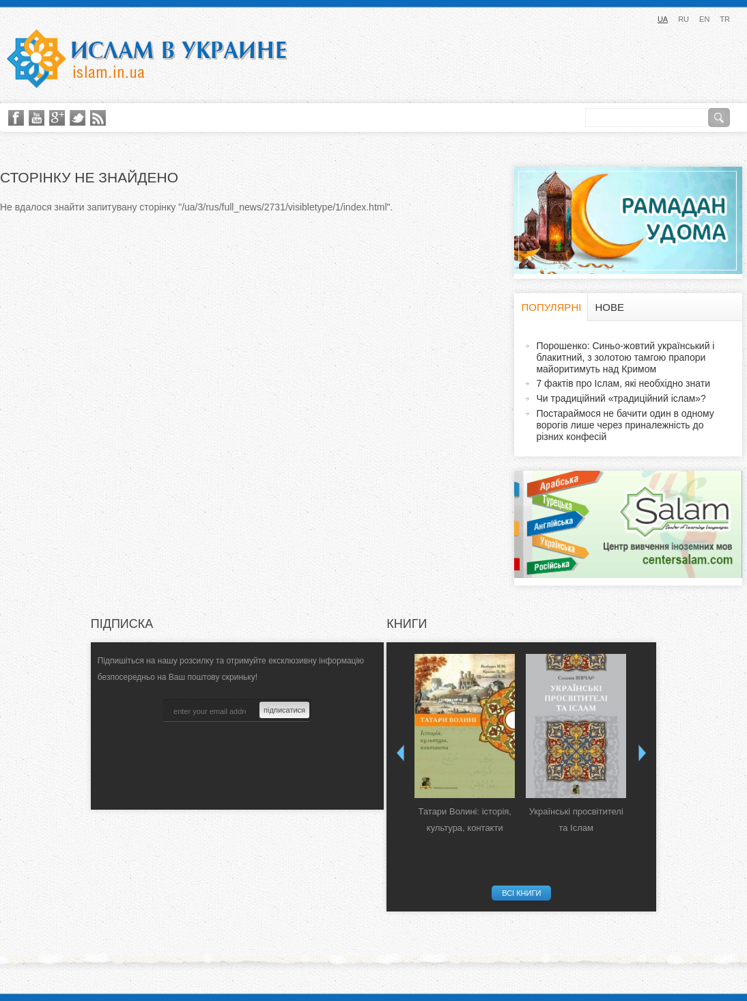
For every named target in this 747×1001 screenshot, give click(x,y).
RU (683, 19)
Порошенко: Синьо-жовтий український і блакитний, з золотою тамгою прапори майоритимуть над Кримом (625, 357)
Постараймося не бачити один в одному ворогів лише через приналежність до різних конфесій (625, 425)
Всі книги (521, 893)
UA (663, 19)
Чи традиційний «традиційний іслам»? (620, 398)
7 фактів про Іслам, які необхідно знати (623, 383)
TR (725, 19)
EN (704, 19)
